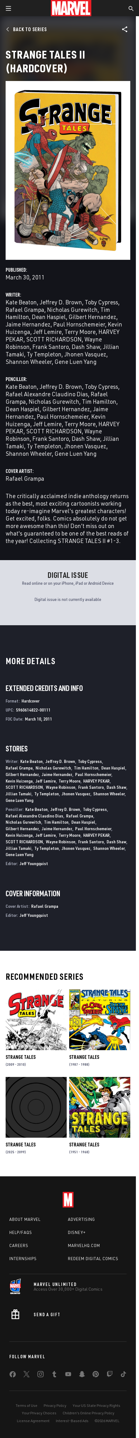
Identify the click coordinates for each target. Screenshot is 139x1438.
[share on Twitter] (26, 1375)
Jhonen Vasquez (85, 354)
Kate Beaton (21, 302)
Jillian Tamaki (18, 793)
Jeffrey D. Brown (61, 302)
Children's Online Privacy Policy (88, 1413)
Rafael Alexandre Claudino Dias (47, 394)
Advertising (81, 1219)
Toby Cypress (101, 302)
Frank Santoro (50, 346)
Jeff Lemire (47, 331)
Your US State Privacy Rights (96, 1405)
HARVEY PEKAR (96, 780)
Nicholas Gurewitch (72, 309)
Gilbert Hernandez (92, 316)
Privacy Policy (55, 1405)
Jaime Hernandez (28, 324)
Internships (23, 1258)
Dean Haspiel (49, 316)
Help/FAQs (20, 1232)
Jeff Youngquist (34, 863)
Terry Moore (80, 331)
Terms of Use (26, 1405)
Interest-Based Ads (72, 1420)
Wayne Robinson (60, 787)
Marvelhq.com (84, 1245)
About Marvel (25, 1219)
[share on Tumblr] (54, 1375)
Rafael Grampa (25, 309)
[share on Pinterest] (96, 1375)
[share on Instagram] (40, 1375)
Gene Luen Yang (76, 361)
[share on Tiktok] (123, 1375)
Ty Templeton (44, 354)
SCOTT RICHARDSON (54, 339)
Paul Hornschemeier (79, 324)
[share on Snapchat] (82, 1375)
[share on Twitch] (110, 1375)
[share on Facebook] (12, 1376)
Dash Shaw (86, 346)
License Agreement (33, 1420)
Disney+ (77, 1232)
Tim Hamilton (99, 401)
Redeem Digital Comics (93, 1258)
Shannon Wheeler (29, 361)
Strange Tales (21, 1057)
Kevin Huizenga (19, 780)
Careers (18, 1245)
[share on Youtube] (68, 1375)
